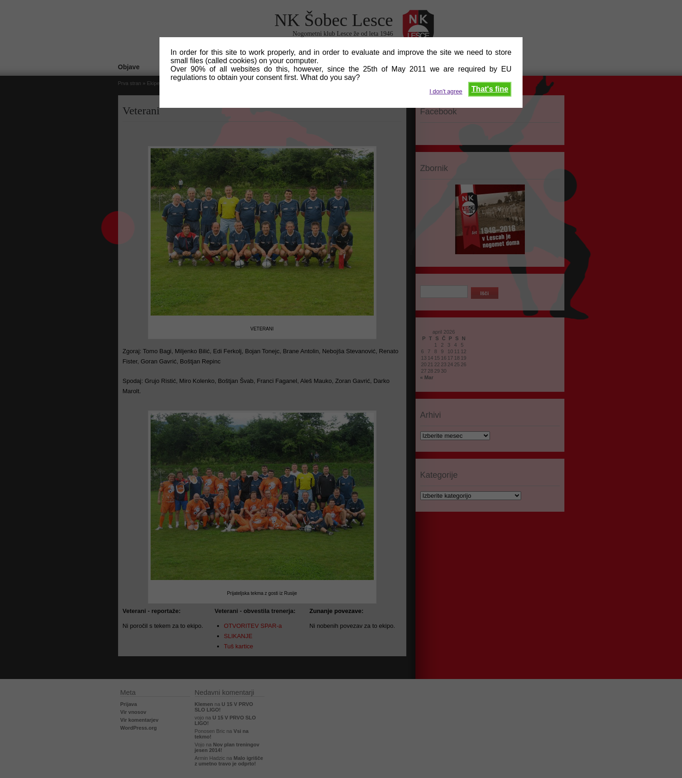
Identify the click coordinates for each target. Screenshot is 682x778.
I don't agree (446, 91)
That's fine (489, 89)
